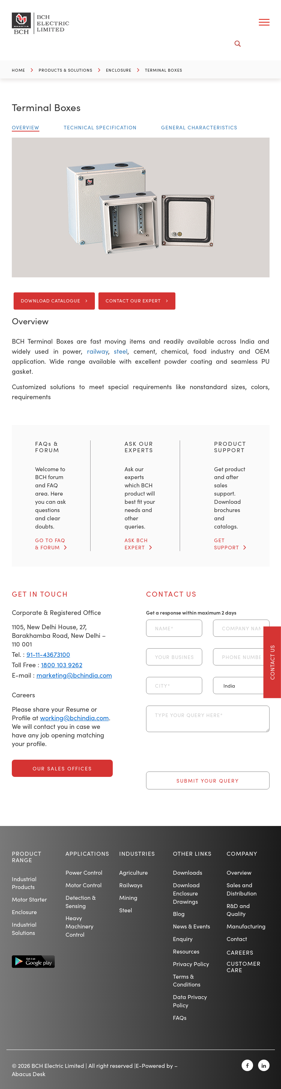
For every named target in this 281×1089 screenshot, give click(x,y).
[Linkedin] (264, 1065)
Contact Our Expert (133, 300)
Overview (25, 127)
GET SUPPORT (226, 543)
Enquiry (183, 938)
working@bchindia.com (74, 717)
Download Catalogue (50, 300)
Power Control (84, 872)
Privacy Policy (191, 964)
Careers (240, 952)
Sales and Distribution (242, 889)
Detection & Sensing (81, 901)
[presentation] (200, 758)
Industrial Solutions (24, 928)
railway (97, 351)
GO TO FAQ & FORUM (50, 543)
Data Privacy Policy (190, 1001)
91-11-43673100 (48, 654)
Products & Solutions (65, 70)
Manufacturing (246, 926)
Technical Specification (100, 127)
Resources (186, 951)
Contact (237, 938)
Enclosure (118, 70)
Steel (125, 910)
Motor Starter (29, 899)
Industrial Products (24, 883)
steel (120, 351)
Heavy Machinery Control (79, 926)
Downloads (187, 872)
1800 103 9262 (61, 664)
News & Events (191, 926)
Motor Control (84, 885)
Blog (179, 913)
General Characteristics (199, 127)
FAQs (179, 1017)
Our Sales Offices (62, 768)
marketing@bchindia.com (74, 674)
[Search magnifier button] (238, 44)
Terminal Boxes (163, 70)
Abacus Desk (28, 1074)
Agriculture (133, 872)
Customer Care (244, 966)
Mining (128, 897)
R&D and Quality (238, 910)
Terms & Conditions (186, 980)
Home (18, 70)
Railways (130, 885)
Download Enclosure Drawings (186, 893)
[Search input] (136, 44)
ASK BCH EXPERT (136, 543)
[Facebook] (247, 1065)
